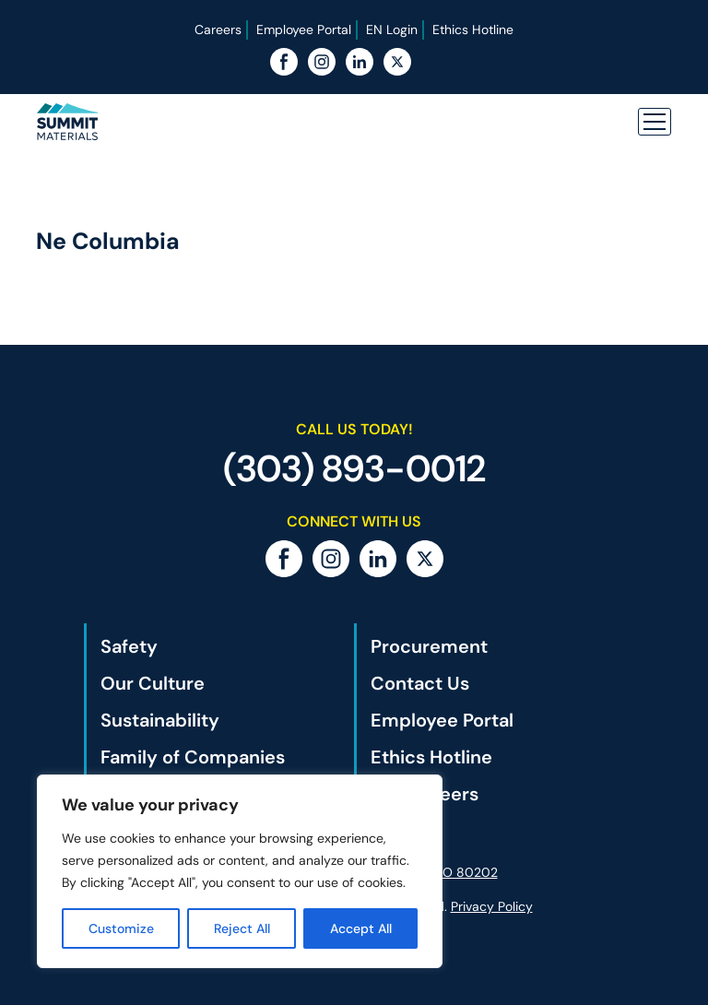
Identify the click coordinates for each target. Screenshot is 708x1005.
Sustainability (159, 720)
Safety (129, 646)
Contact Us (420, 683)
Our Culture (152, 683)
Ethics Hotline (472, 29)
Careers (218, 29)
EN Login (392, 29)
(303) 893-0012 (354, 468)
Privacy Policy (492, 906)
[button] (654, 122)
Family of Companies (192, 757)
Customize (121, 928)
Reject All (242, 928)
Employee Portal (303, 29)
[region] (239, 871)
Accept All (361, 928)
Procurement (429, 646)
